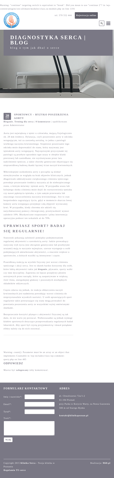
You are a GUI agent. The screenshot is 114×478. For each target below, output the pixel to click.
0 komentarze (43, 122)
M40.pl (106, 463)
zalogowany (22, 370)
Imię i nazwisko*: (13, 397)
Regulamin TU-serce (15, 470)
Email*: (8, 404)
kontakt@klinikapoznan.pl (73, 415)
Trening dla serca (24, 122)
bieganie (42, 269)
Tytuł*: (7, 412)
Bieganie (8, 122)
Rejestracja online (86, 15)
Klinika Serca (27, 463)
